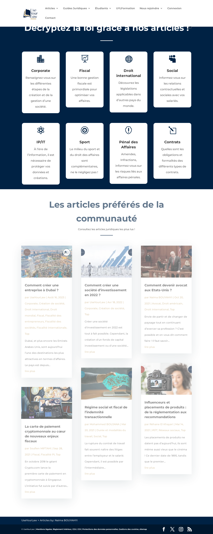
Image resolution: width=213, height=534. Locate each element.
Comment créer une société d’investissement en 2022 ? (106, 290)
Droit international (37, 309)
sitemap (143, 529)
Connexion (174, 8)
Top (27, 333)
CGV (79, 529)
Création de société (51, 303)
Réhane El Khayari (161, 424)
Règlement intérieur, (62, 529)
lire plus (30, 371)
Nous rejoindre (149, 8)
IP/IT (154, 430)
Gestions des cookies (129, 529)
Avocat (156, 303)
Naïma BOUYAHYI (161, 297)
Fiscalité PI (48, 454)
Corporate (31, 303)
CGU (74, 529)
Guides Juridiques (75, 8)
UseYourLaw (37, 297)
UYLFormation (125, 8)
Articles (50, 8)
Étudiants (101, 8)
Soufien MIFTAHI (40, 448)
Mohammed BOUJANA (104, 424)
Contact (50, 18)
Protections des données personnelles (100, 529)
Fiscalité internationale (52, 327)
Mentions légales (44, 529)
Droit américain (172, 303)
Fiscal (40, 315)
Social (97, 436)
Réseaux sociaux (169, 430)
